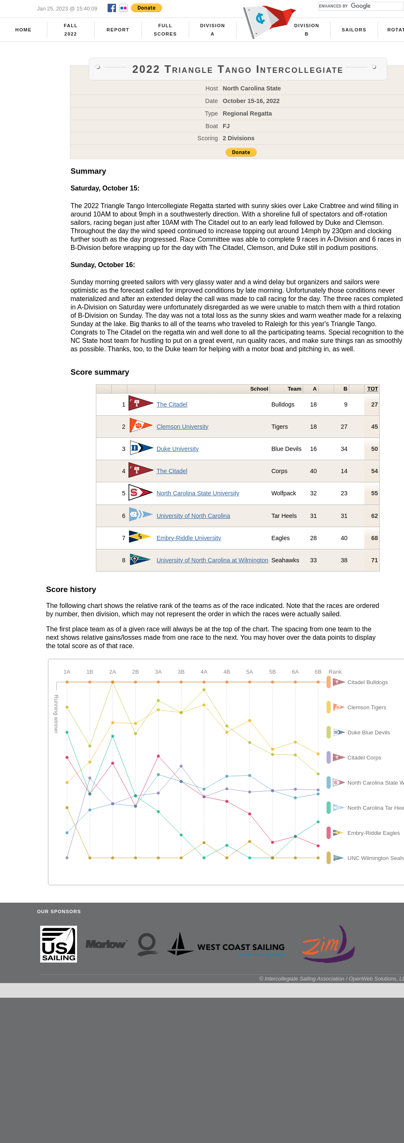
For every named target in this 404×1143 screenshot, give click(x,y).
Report (118, 29)
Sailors (354, 29)
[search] (360, 6)
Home (23, 29)
